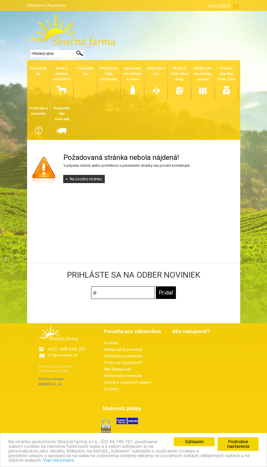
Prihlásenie (35, 5)
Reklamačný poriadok (123, 349)
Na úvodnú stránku (86, 179)
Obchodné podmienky (123, 356)
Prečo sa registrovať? (123, 362)
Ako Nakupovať (117, 369)
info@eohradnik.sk (63, 355)
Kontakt (111, 342)
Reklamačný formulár (123, 375)
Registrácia (56, 5)
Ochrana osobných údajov (127, 382)
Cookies (111, 388)
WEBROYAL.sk (50, 384)
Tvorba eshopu (51, 379)
